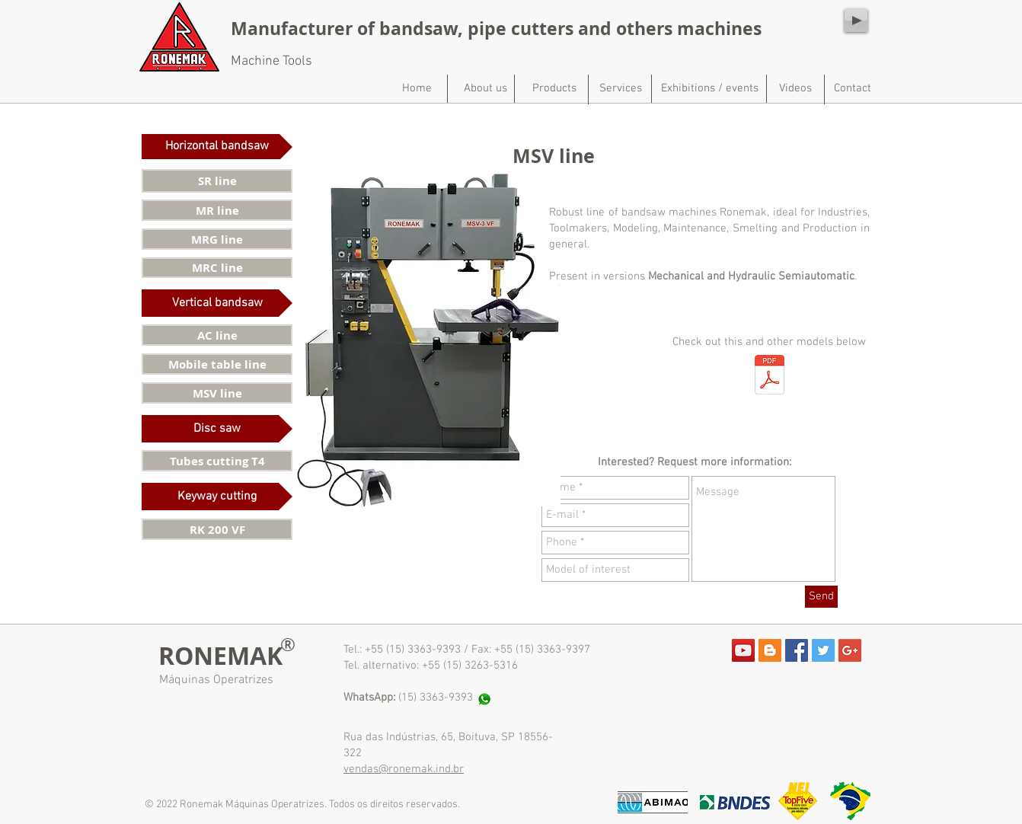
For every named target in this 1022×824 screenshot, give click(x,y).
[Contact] (852, 88)
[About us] (485, 88)
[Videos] (795, 88)
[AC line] (217, 335)
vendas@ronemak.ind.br (403, 769)
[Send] (821, 597)
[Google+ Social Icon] (849, 650)
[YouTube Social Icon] (743, 650)
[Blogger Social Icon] (770, 650)
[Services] (620, 88)
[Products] (554, 88)
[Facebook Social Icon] (796, 650)
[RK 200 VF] (217, 529)
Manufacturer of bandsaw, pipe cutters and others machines (496, 28)
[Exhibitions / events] (710, 88)
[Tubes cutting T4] (217, 460)
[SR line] (217, 181)
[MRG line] (217, 239)
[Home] (416, 88)
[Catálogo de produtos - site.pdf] (769, 376)
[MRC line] (217, 267)
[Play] (856, 20)
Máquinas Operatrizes (216, 680)
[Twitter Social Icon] (823, 650)
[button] (217, 146)
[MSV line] (217, 393)
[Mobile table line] (217, 364)
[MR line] (217, 210)
